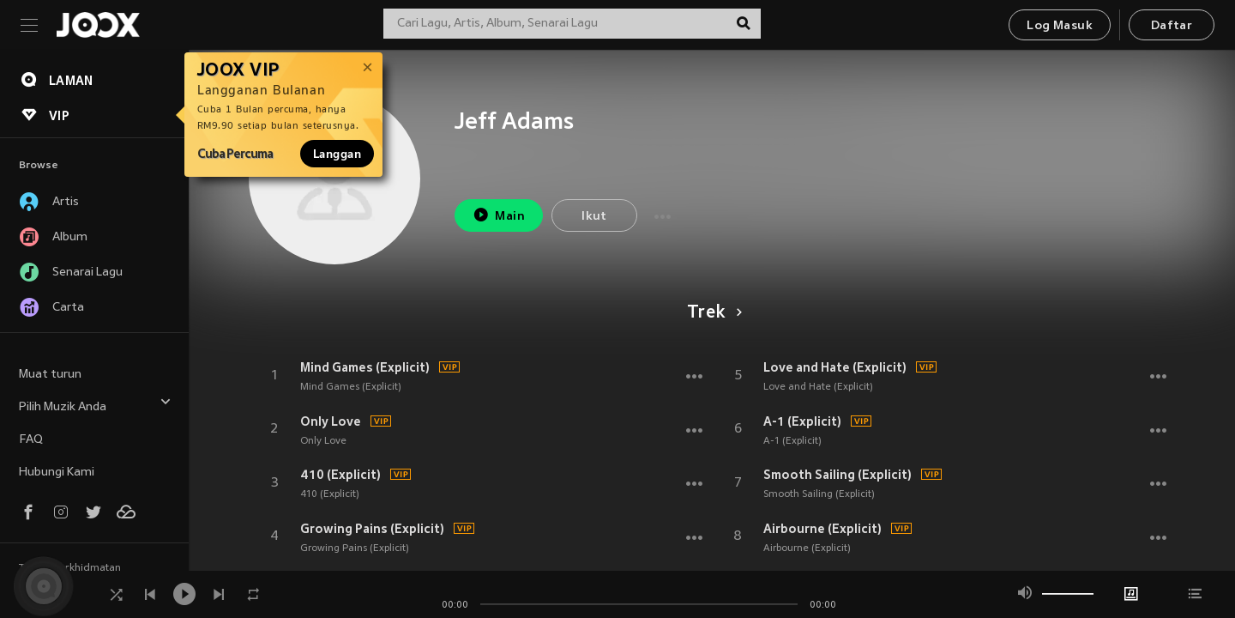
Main (499, 215)
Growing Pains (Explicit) (372, 529)
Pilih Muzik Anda (95, 405)
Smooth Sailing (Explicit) (837, 475)
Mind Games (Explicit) (365, 367)
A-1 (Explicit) (802, 421)
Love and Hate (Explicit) (835, 367)
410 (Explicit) (340, 475)
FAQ (31, 439)
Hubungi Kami (56, 472)
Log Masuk (1060, 26)
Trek (711, 313)
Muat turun (50, 374)
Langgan (337, 154)
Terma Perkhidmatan (70, 568)
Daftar (1171, 26)
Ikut (594, 216)
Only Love (330, 421)
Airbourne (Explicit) (822, 529)
